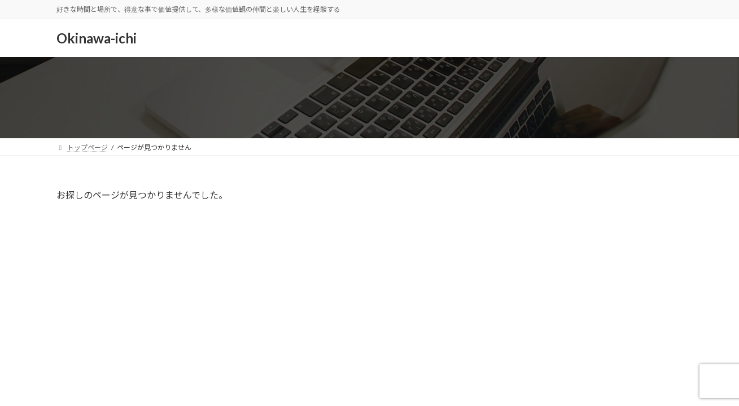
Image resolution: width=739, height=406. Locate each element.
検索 (654, 197)
